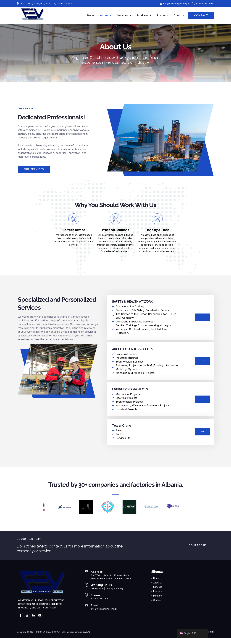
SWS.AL (86, 632)
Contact (178, 15)
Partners (162, 15)
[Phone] (86, 595)
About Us (106, 15)
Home (90, 15)
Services (124, 15)
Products (144, 15)
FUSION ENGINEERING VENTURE (50, 632)
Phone (95, 595)
